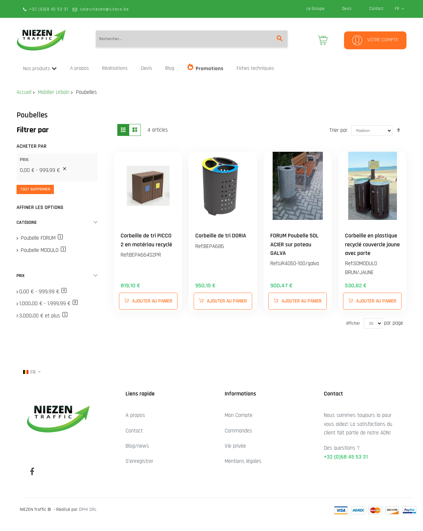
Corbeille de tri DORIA (220, 235)
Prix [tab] (20, 276)
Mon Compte (238, 415)
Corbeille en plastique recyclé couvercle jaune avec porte (372, 244)
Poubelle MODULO (42, 250)
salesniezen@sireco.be (104, 9)
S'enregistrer (139, 461)
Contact (376, 8)
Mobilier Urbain (53, 92)
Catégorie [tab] (27, 222)
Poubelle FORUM (41, 238)
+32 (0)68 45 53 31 (48, 9)
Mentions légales (243, 461)
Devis (347, 8)
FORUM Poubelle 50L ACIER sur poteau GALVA (294, 244)
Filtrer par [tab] (33, 130)
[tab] (57, 162)
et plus (43, 315)
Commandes (238, 430)
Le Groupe (315, 8)
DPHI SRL (87, 509)
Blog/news (137, 446)
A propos (135, 415)
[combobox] (192, 38)
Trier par (338, 130)
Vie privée (235, 446)
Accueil (24, 92)
